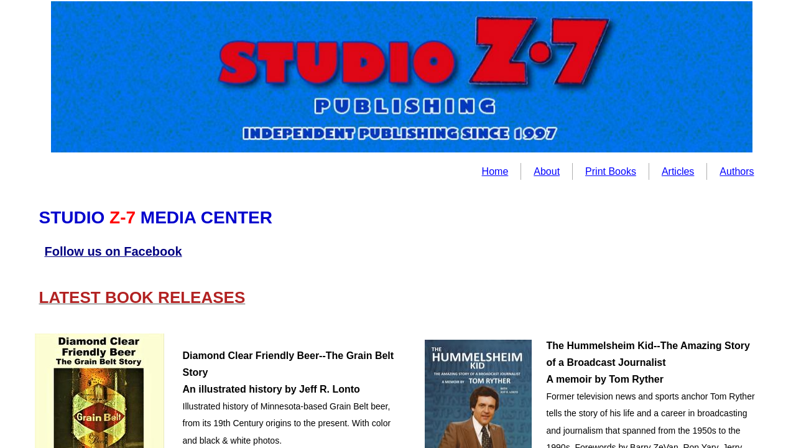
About (547, 171)
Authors (737, 171)
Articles (678, 171)
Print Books (610, 171)
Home (495, 171)
